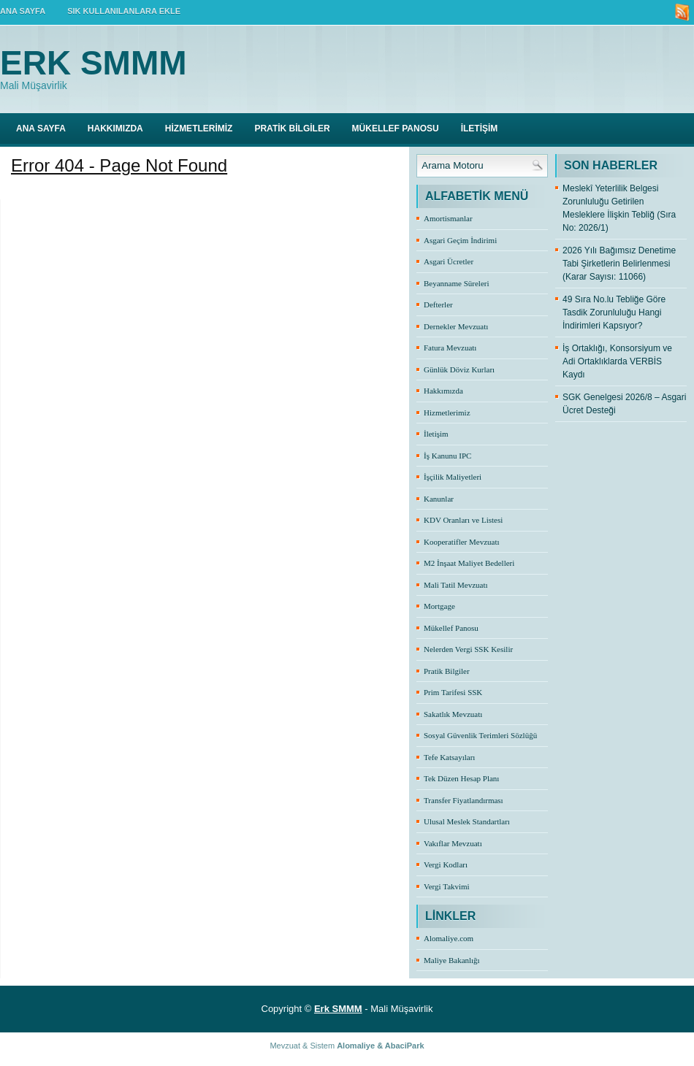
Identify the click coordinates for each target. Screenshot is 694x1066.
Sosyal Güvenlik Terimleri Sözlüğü (480, 735)
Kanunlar (439, 498)
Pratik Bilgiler (447, 671)
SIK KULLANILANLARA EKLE (123, 11)
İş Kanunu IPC (447, 455)
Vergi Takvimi (447, 886)
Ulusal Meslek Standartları (467, 821)
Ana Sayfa (41, 128)
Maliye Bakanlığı (452, 960)
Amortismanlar (448, 218)
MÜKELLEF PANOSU (395, 128)
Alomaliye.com (448, 938)
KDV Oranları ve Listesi (463, 519)
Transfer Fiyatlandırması (463, 800)
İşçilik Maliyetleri (452, 476)
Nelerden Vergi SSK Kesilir (468, 649)
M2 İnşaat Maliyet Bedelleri (469, 563)
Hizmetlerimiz (447, 412)
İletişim (436, 433)
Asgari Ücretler (448, 261)
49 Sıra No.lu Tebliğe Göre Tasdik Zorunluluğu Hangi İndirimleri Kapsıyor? (614, 312)
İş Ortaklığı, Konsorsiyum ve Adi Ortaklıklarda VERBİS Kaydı (617, 361)
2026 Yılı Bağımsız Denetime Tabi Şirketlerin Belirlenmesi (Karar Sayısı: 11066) (619, 263)
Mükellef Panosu (451, 628)
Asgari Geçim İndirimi (460, 240)
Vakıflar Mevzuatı (453, 843)
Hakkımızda (443, 390)
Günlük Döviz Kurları (459, 369)
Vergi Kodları (446, 864)
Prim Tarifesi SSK (453, 692)
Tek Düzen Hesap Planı (461, 778)
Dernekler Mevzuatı (456, 326)
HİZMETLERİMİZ (199, 128)
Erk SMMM (93, 63)
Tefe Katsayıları (449, 757)
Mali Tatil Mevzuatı (456, 584)
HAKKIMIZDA (115, 128)
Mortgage (439, 606)
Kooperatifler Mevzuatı (462, 541)
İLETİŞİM (479, 128)
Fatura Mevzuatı (450, 347)
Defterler (438, 304)
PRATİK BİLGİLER (291, 128)
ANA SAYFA (22, 11)
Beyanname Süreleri (456, 283)
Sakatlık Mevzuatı (453, 714)
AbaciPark (404, 1045)
